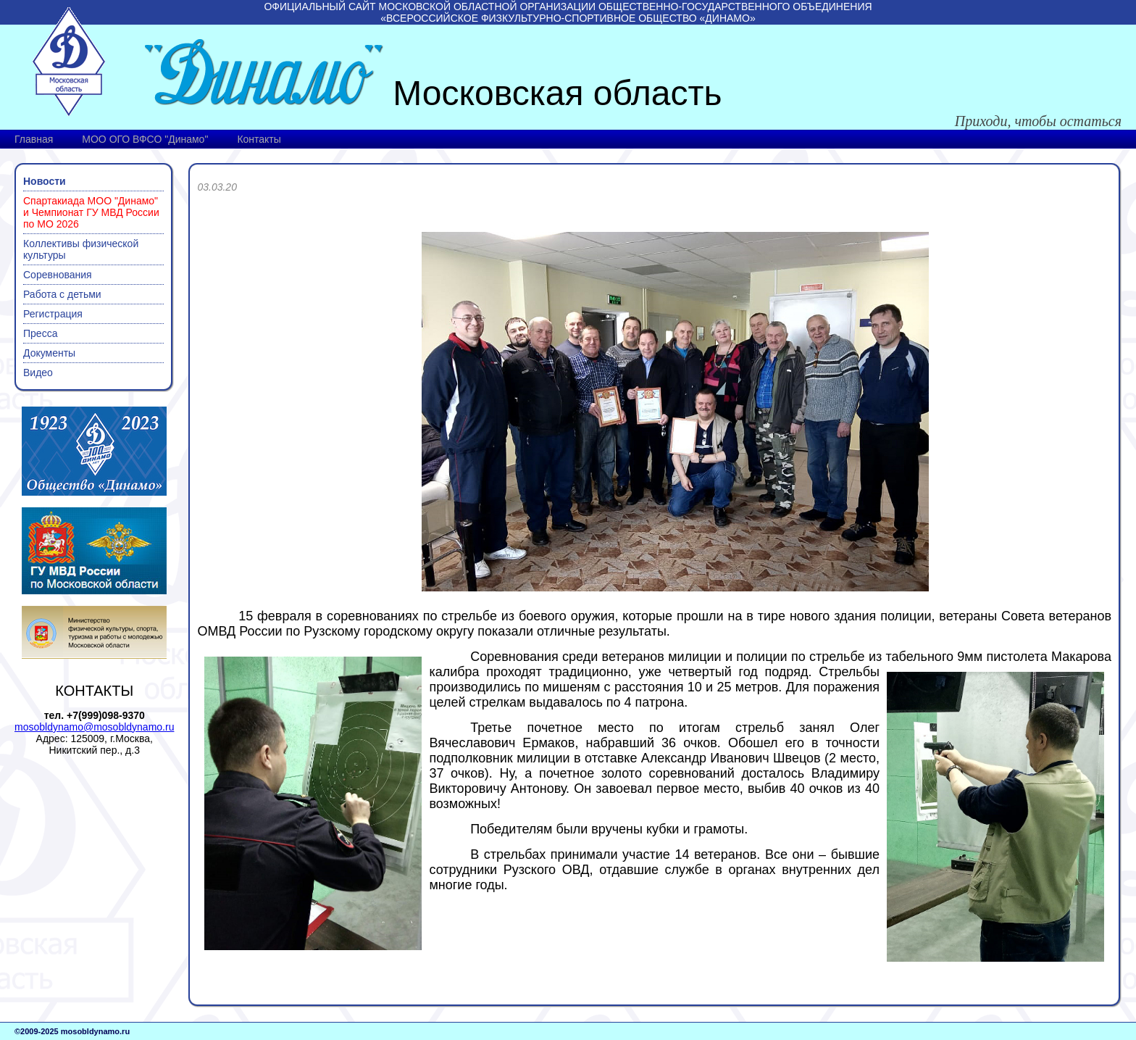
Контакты (258, 139)
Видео (38, 372)
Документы (49, 353)
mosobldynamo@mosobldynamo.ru (94, 727)
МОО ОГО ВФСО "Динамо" (145, 139)
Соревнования (57, 274)
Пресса (40, 333)
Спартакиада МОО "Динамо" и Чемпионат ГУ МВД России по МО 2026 (91, 212)
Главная (33, 139)
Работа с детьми (62, 294)
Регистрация (53, 314)
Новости (44, 181)
